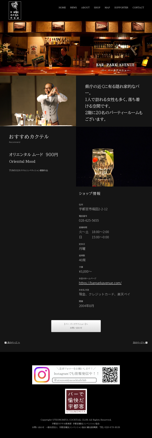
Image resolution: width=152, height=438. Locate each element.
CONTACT (138, 8)
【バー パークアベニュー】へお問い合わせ (76, 326)
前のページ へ (12, 343)
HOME (62, 8)
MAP (107, 8)
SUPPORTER (121, 8)
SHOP (97, 8)
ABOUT (85, 8)
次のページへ (140, 343)
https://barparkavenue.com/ (100, 282)
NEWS (73, 8)
